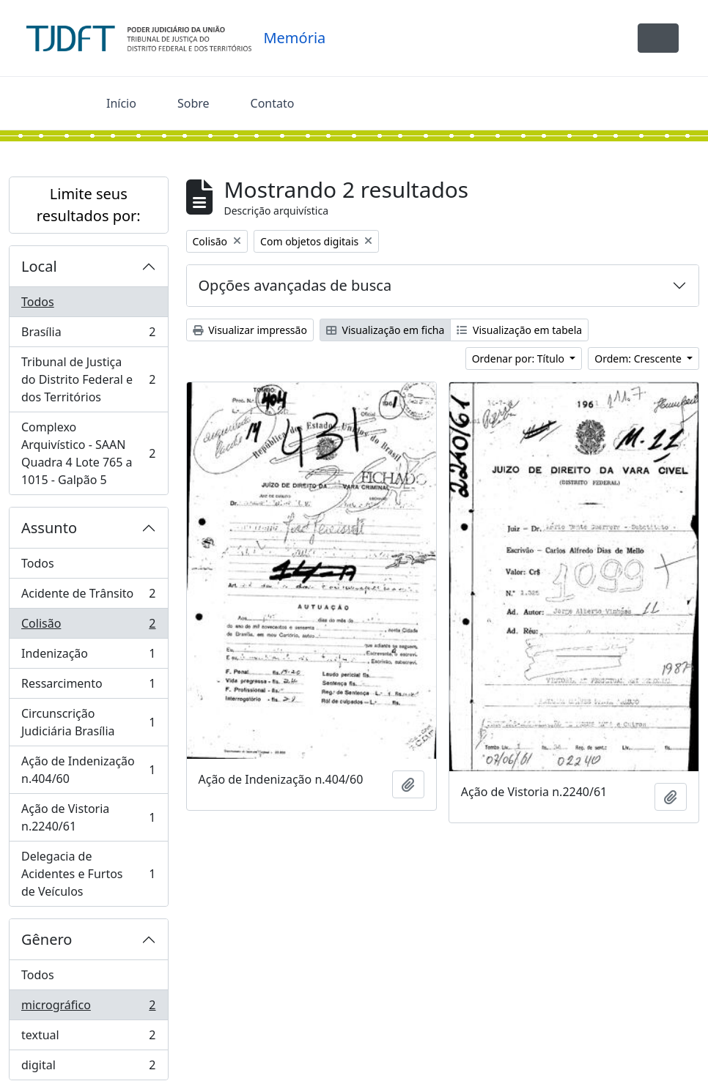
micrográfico (88, 1008)
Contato (273, 103)
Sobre (193, 103)
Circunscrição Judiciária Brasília (88, 722)
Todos (37, 302)
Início (121, 103)
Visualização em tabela (519, 330)
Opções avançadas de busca (295, 285)
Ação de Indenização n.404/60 (88, 770)
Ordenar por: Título (519, 358)
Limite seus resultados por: (89, 205)
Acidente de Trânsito (88, 596)
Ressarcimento (88, 687)
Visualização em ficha (385, 330)
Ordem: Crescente (639, 358)
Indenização (88, 657)
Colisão (88, 626)
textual (88, 1038)
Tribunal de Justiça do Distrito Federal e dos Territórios (88, 379)
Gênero (46, 939)
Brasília (88, 335)
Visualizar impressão (250, 330)
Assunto (49, 528)
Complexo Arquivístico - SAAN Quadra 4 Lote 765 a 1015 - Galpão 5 (88, 453)
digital (88, 1068)
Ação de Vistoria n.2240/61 (88, 817)
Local (39, 266)
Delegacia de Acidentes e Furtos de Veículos (88, 873)
